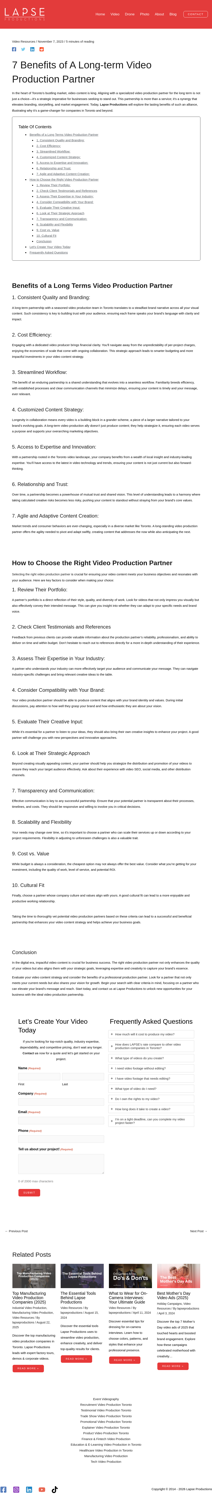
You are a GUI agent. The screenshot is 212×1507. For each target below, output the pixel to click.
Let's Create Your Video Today (50, 247)
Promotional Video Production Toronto (106, 1421)
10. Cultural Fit (46, 236)
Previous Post (16, 1231)
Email (29, 1112)
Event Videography (106, 1398)
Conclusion (44, 242)
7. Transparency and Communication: (62, 219)
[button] (195, 15)
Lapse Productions (114, 105)
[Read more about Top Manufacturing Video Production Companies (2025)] (33, 1276)
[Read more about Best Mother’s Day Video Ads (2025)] (178, 1276)
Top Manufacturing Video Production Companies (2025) (29, 1297)
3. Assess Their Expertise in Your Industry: (65, 197)
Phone (30, 1130)
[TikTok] (54, 1489)
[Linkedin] (32, 50)
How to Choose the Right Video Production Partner (65, 180)
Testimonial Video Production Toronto (105, 1410)
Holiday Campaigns (169, 1303)
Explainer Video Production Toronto (106, 1427)
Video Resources (24, 42)
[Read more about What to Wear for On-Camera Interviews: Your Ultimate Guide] (130, 1276)
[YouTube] (42, 1489)
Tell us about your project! (45, 1149)
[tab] (151, 1035)
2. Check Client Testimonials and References (67, 191)
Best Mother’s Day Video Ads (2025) (174, 1295)
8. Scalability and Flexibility (54, 225)
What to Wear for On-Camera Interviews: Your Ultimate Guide (128, 1297)
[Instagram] (16, 1489)
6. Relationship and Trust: (54, 169)
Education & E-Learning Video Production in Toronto (106, 1444)
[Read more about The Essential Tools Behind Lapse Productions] (82, 1276)
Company (32, 1093)
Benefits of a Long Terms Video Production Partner (64, 135)
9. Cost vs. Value (48, 230)
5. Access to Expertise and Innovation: (62, 163)
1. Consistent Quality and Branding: (60, 141)
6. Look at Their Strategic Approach (60, 214)
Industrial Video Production (29, 1307)
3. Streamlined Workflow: (53, 152)
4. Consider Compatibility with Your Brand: (65, 202)
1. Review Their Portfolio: (53, 185)
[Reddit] (42, 50)
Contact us (30, 1053)
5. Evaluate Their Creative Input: (58, 208)
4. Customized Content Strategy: (58, 157)
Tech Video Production (106, 1462)
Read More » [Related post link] (28, 1367)
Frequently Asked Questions (49, 253)
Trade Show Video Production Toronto (106, 1415)
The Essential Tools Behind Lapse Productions (78, 1297)
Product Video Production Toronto (106, 1433)
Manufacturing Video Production (33, 1312)
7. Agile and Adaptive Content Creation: (63, 174)
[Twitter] (23, 50)
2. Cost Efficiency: (48, 146)
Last (65, 1084)
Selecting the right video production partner (41, 575)
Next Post (198, 1231)
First (21, 1084)
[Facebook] (14, 50)
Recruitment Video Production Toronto (106, 1404)
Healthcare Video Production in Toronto (106, 1450)
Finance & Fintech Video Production (106, 1438)
